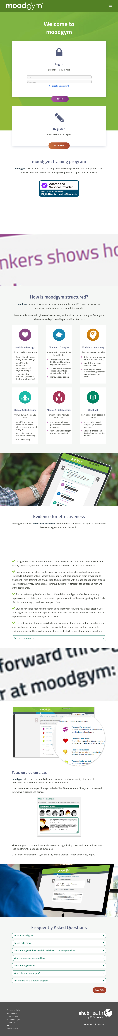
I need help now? (59, 943)
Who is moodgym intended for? (59, 958)
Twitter (88, 1024)
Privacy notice (12, 1016)
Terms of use (12, 1013)
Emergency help (13, 1010)
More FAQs (99, 990)
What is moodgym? (59, 935)
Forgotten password (59, 85)
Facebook (99, 1024)
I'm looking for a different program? (59, 980)
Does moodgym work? (59, 965)
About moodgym (13, 1019)
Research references (59, 638)
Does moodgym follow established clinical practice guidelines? (59, 950)
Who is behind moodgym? (59, 973)
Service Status (12, 1028)
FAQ (8, 1025)
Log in (60, 99)
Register (59, 145)
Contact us (11, 1022)
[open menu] (110, 5)
